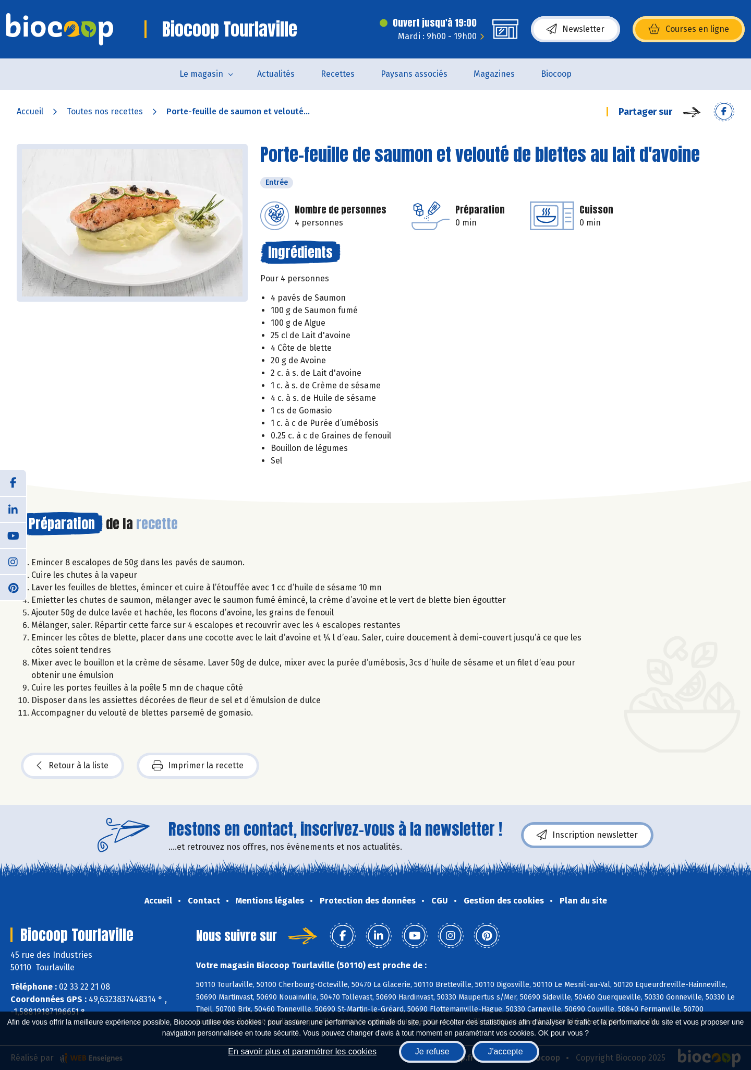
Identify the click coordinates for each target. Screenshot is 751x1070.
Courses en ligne (688, 29)
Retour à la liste (72, 765)
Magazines (494, 74)
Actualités (276, 74)
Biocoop (556, 74)
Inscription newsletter (587, 835)
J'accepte (505, 1051)
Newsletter (575, 29)
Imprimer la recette (198, 765)
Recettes (338, 74)
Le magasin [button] (201, 74)
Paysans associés (414, 74)
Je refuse (432, 1051)
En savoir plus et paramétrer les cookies (302, 1051)
